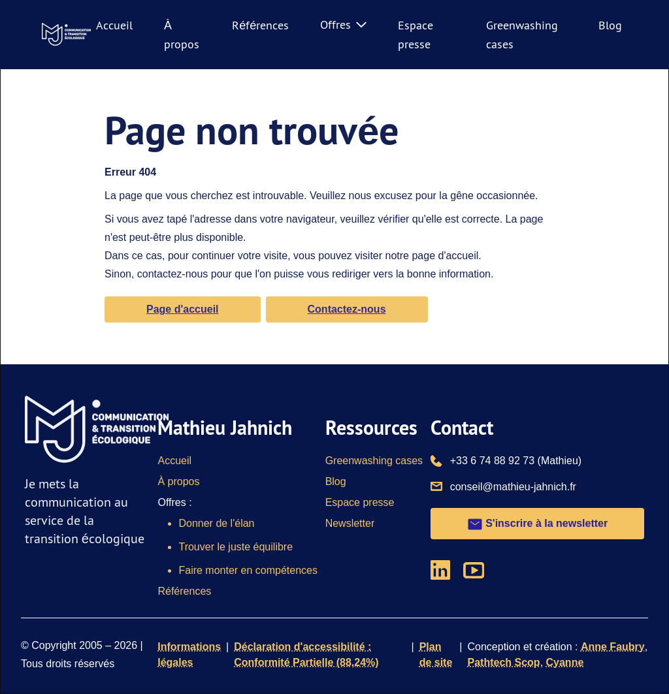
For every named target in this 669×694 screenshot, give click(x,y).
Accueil (114, 25)
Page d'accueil (182, 309)
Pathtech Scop (503, 662)
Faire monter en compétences (248, 570)
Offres (343, 24)
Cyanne (565, 662)
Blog (610, 25)
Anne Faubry (613, 646)
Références (260, 25)
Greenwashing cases (374, 460)
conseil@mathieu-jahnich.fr (513, 485)
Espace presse (360, 502)
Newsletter (350, 523)
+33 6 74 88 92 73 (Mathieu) (515, 459)
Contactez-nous (347, 309)
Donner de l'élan (216, 523)
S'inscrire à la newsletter (537, 524)
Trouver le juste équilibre (235, 546)
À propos (178, 481)
